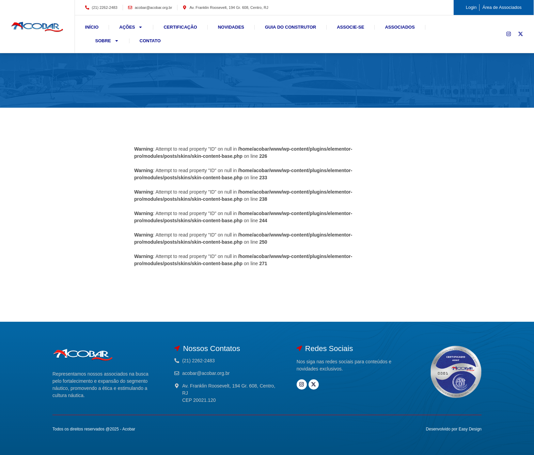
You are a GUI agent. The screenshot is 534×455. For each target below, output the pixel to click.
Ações (131, 27)
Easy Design (470, 429)
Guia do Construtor (290, 27)
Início (92, 27)
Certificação (180, 27)
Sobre (107, 40)
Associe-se (350, 27)
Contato (150, 40)
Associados (399, 27)
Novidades (231, 27)
